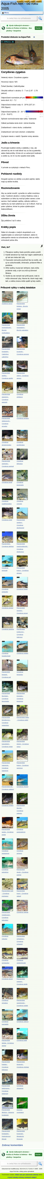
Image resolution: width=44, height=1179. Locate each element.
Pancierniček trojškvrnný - (22, 627)
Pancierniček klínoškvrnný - (7, 715)
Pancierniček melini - (23, 713)
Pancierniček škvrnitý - (22, 803)
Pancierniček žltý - (8, 782)
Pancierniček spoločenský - (22, 997)
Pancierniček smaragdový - (22, 321)
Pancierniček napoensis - (7, 760)
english (32, 1)
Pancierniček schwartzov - (22, 934)
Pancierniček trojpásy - (7, 1060)
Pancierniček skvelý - (22, 866)
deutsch (39, 1)
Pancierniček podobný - (22, 975)
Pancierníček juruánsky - (23, 345)
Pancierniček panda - (8, 826)
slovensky (20, 1)
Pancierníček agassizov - (7, 392)
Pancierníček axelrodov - (8, 458)
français (27, 1)
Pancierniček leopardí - (7, 668)
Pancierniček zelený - (22, 370)
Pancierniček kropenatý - (22, 1129)
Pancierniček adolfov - (7, 370)
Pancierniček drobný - (23, 738)
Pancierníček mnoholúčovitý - (7, 323)
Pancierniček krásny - (23, 564)
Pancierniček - (8, 539)
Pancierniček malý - (7, 887)
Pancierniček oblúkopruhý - (7, 416)
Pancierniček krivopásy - (22, 691)
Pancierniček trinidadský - (7, 1129)
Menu (6, 13)
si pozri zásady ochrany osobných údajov (22, 1177)
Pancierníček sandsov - (22, 518)
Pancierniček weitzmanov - (7, 1083)
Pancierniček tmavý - (22, 887)
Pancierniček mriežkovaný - (7, 910)
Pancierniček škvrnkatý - (7, 691)
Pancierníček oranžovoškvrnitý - (22, 542)
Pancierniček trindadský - (7, 347)
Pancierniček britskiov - (22, 300)
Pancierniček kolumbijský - (7, 738)
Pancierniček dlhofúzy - (8, 1106)
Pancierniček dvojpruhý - (23, 1058)
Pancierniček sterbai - (8, 1037)
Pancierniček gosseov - (22, 604)
